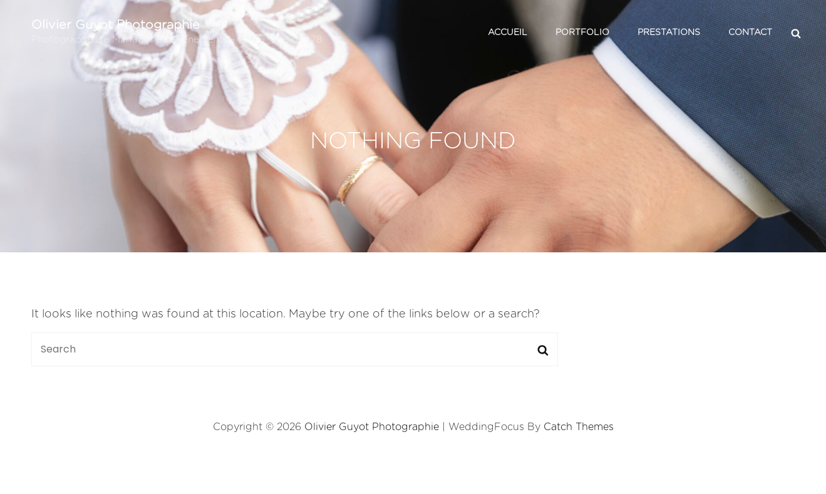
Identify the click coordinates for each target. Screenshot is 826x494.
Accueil (507, 32)
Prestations (669, 32)
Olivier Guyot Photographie (115, 25)
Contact (750, 32)
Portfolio (582, 32)
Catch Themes (579, 427)
